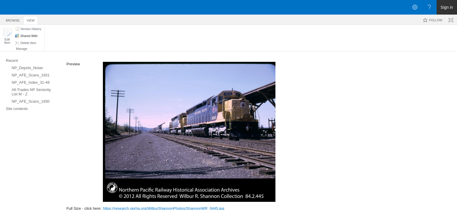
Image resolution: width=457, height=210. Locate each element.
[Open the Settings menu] (414, 7)
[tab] (13, 19)
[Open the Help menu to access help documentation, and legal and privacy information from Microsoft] (429, 7)
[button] (7, 36)
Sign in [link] (447, 7)
